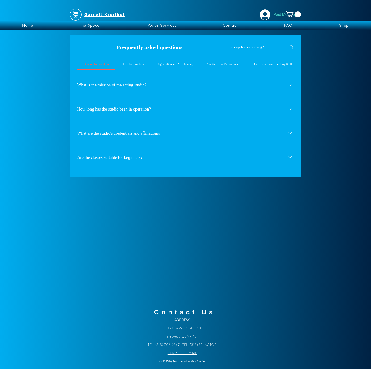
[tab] (96, 64)
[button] (293, 14)
